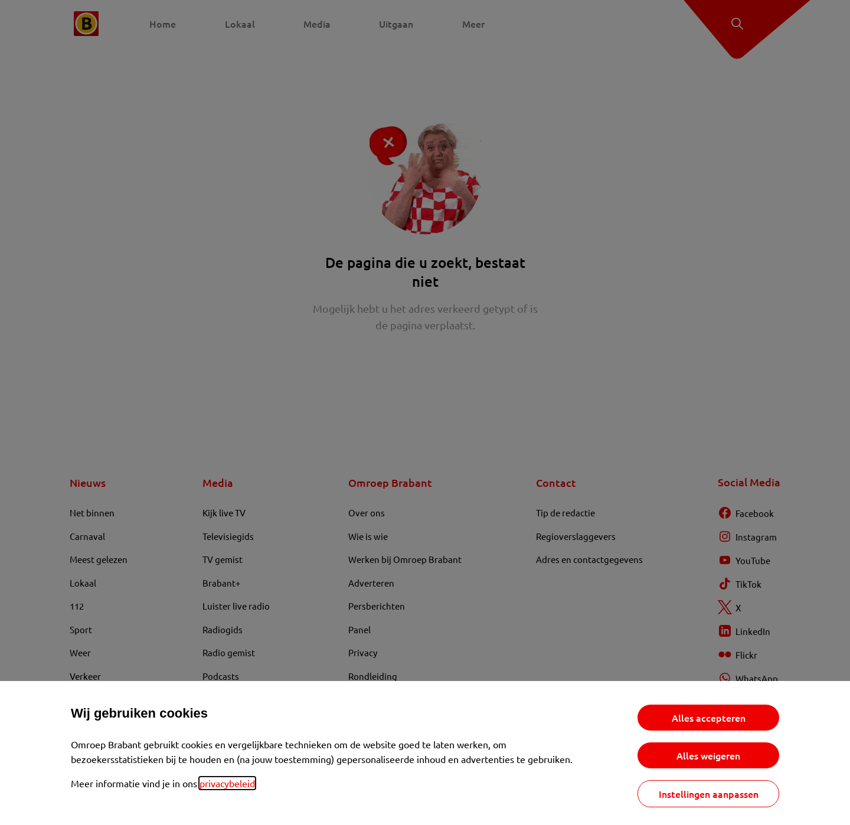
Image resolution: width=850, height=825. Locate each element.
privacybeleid (227, 783)
